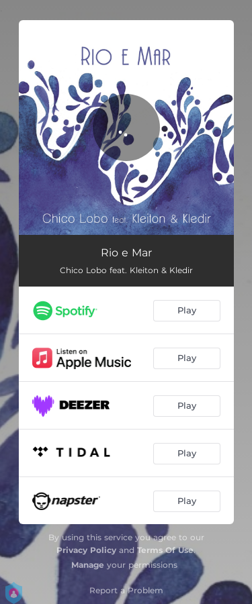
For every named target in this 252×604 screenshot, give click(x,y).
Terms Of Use (165, 550)
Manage (87, 565)
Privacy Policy (86, 550)
